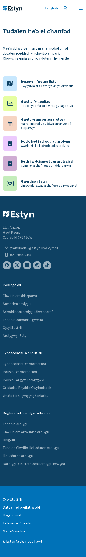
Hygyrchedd (12, 515)
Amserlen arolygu (17, 303)
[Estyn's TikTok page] (47, 265)
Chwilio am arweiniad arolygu (26, 432)
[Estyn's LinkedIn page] (27, 265)
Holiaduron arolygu (18, 455)
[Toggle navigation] (80, 8)
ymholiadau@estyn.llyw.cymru (34, 248)
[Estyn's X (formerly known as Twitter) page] (17, 265)
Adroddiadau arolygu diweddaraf (28, 311)
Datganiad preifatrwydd (21, 507)
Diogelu (9, 440)
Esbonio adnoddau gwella (23, 319)
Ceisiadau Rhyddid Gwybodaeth (27, 387)
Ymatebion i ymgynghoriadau (25, 395)
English (51, 8)
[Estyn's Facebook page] (7, 265)
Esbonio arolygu (15, 424)
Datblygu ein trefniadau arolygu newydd (34, 463)
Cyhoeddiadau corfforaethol (24, 363)
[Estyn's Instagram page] (37, 265)
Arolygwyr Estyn (15, 335)
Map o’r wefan (14, 531)
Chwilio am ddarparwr (20, 295)
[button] (71, 8)
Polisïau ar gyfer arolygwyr (23, 379)
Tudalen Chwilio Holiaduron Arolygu (31, 447)
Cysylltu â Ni (12, 327)
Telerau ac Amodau (17, 523)
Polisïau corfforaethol (20, 371)
